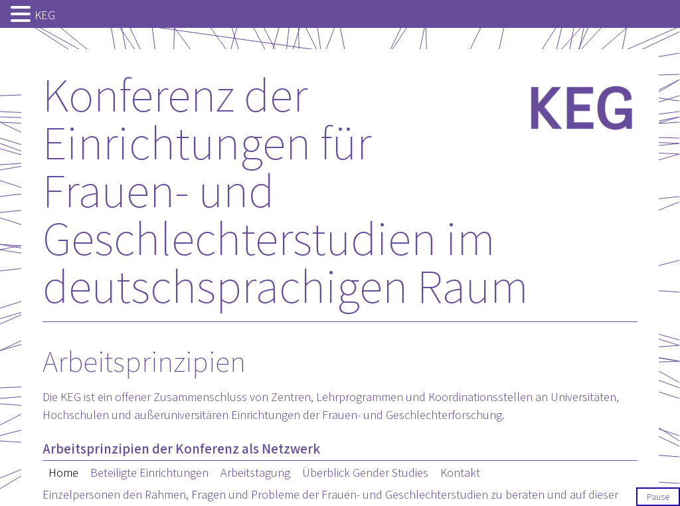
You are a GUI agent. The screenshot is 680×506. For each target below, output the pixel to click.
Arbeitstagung (255, 472)
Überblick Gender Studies (365, 472)
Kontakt (460, 472)
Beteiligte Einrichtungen (149, 472)
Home (63, 472)
